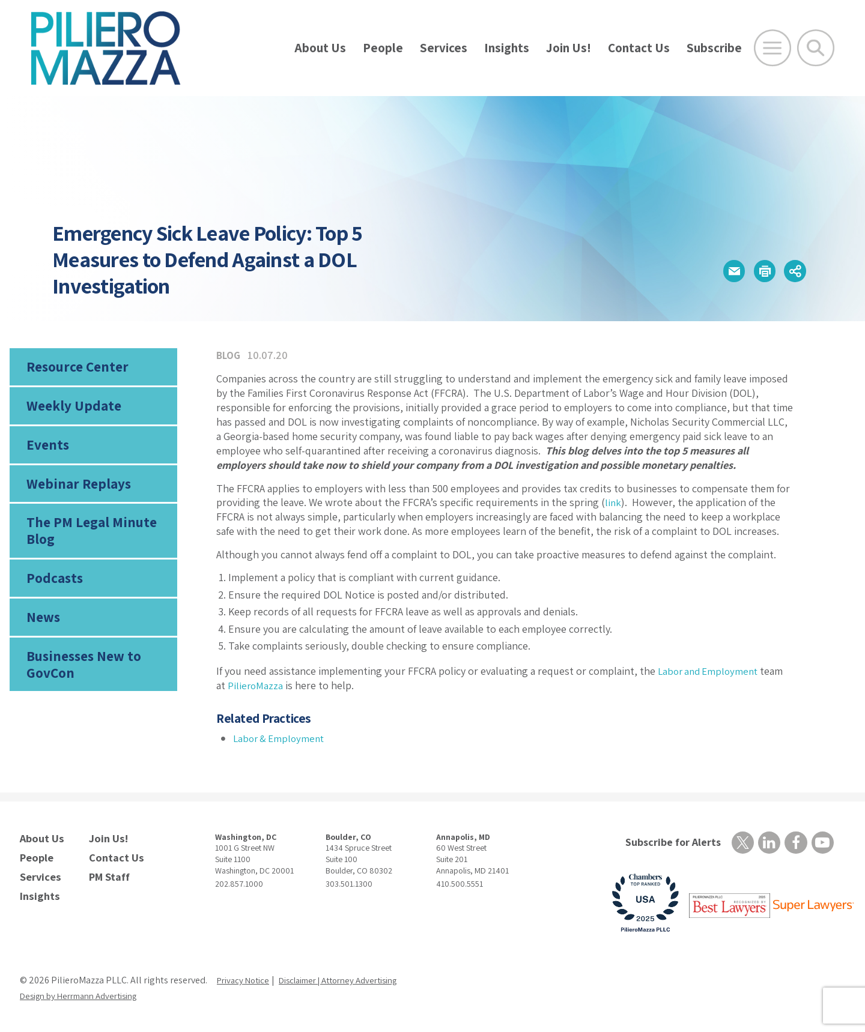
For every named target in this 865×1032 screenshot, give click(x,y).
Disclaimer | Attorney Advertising (351, 981)
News (42, 634)
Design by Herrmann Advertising (86, 997)
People (383, 48)
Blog (229, 355)
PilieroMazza (256, 685)
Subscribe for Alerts (669, 842)
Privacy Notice (246, 981)
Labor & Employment (281, 738)
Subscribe (714, 48)
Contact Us (639, 48)
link (613, 502)
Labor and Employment (711, 671)
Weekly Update (70, 409)
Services (443, 48)
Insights (506, 48)
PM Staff (107, 872)
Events (46, 451)
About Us (320, 48)
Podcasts (52, 592)
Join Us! (568, 48)
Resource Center (74, 368)
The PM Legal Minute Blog (87, 543)
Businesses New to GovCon (81, 683)
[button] (716, 271)
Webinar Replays (74, 492)
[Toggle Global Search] (815, 48)
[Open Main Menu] (772, 48)
